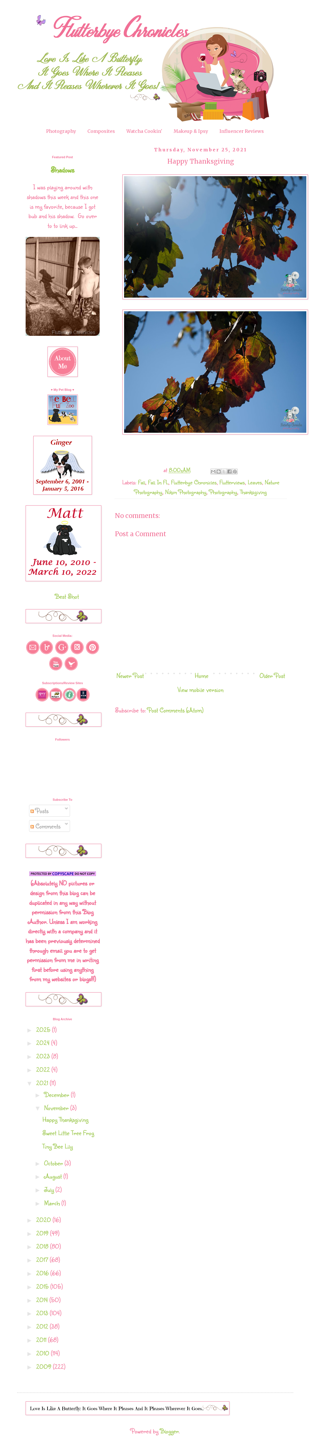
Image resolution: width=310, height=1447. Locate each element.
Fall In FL (158, 482)
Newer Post (130, 675)
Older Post (272, 675)
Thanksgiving (253, 492)
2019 (43, 1233)
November (57, 1107)
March (52, 1202)
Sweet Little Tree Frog (68, 1132)
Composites (101, 131)
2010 (43, 1353)
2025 (44, 1029)
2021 (43, 1082)
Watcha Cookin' (144, 131)
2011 (42, 1339)
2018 (43, 1246)
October (54, 1163)
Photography (61, 131)
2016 (43, 1273)
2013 (43, 1312)
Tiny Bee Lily (57, 1146)
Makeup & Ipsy (191, 131)
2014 (43, 1299)
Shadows (62, 169)
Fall (141, 482)
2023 (44, 1056)
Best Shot (67, 596)
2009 (44, 1366)
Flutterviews (232, 482)
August (53, 1176)
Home (201, 675)
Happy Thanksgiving (65, 1119)
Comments (45, 826)
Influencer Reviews (241, 131)
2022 (44, 1069)
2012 (43, 1326)
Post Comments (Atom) (175, 710)
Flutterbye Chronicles (194, 482)
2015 (43, 1286)
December (57, 1094)
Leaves (255, 482)
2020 (44, 1219)
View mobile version (200, 689)
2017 (43, 1259)
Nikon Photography (185, 492)
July (50, 1189)
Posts (39, 810)
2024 (43, 1042)
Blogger (169, 1430)
